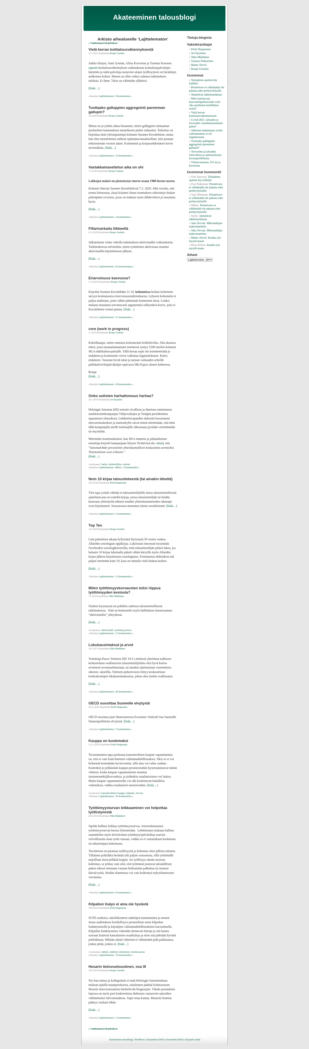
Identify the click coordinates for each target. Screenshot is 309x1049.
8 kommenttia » (123, 96)
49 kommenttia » (124, 691)
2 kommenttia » (131, 467)
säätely (104, 951)
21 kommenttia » (124, 317)
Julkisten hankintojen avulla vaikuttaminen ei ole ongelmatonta (205, 134)
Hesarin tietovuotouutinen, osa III (117, 966)
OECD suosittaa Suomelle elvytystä (119, 703)
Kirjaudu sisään (192, 1039)
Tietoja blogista (199, 38)
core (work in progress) (108, 329)
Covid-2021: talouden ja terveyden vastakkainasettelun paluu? (206, 123)
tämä (159, 443)
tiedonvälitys (115, 464)
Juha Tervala (198, 223)
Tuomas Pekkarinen (202, 61)
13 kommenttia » (124, 576)
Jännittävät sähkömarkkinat (206, 94)
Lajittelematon (106, 96)
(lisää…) (93, 88)
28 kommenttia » (124, 384)
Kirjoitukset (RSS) (155, 1039)
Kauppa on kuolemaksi (108, 741)
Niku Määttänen (116, 596)
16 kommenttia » (124, 954)
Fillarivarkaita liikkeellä (108, 228)
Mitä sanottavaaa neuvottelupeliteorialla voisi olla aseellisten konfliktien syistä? (204, 103)
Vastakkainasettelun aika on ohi (115, 167)
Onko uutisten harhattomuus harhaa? (121, 396)
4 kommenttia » (123, 216)
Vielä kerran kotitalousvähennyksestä (120, 49)
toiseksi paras (138, 951)
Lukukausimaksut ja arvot (110, 645)
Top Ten (95, 525)
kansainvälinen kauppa (113, 793)
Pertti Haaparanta (118, 482)
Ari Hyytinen (116, 399)
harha (104, 464)
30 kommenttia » (124, 796)
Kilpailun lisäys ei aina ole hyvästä (118, 904)
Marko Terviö (199, 64)
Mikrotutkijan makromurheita (205, 225)
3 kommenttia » (123, 513)
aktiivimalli (107, 630)
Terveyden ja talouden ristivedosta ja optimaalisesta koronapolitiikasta (205, 155)
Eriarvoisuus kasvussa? (109, 278)
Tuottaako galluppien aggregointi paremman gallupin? (202, 144)
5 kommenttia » (123, 729)
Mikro (118, 467)
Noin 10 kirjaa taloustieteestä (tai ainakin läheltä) (130, 479)
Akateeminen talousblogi (154, 17)
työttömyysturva (123, 630)
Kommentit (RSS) (174, 1039)
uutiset (126, 464)
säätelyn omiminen (119, 951)
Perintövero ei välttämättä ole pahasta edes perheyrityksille (206, 89)
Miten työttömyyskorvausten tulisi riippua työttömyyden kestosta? (124, 590)
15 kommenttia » (124, 633)
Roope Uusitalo (117, 53)
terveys (139, 793)
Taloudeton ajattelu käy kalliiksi (204, 178)
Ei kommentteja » (124, 266)
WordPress (139, 1039)
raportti (93, 67)
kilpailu (130, 793)
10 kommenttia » (124, 155)
